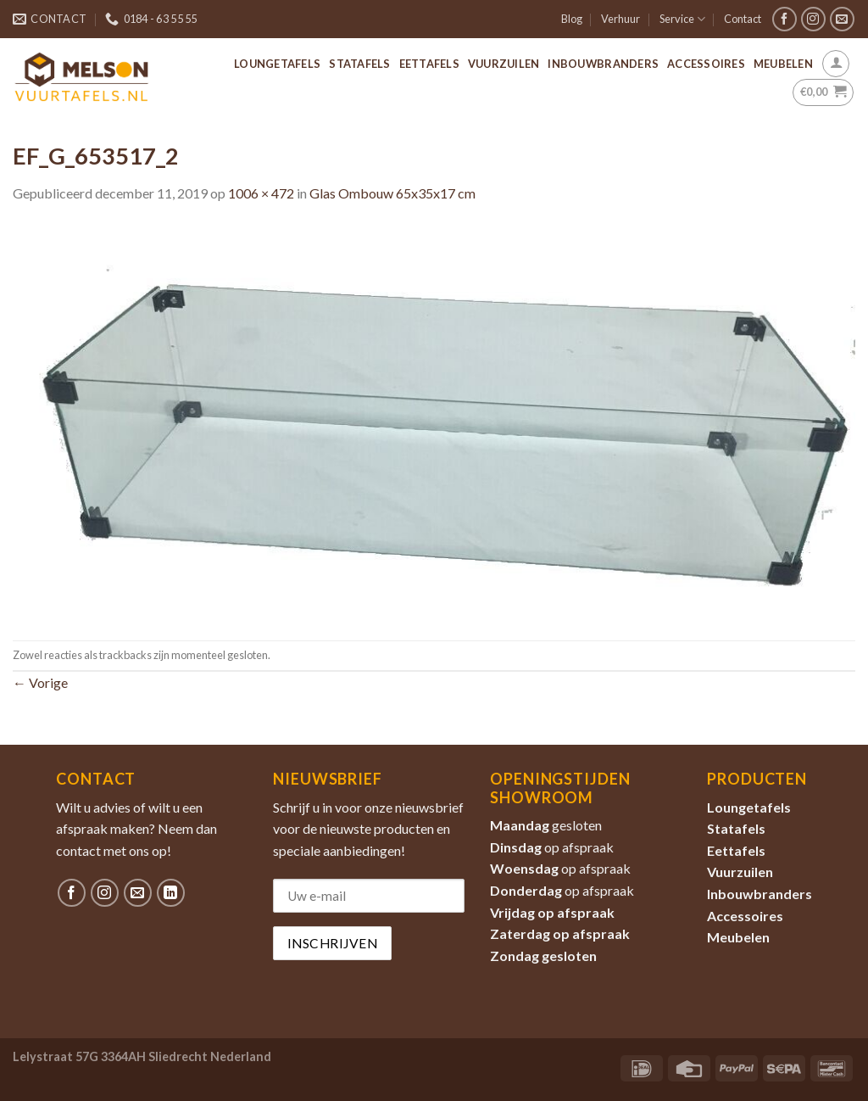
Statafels (359, 63)
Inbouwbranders (603, 63)
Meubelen (783, 63)
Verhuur (620, 18)
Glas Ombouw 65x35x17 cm (392, 193)
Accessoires (706, 63)
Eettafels (429, 63)
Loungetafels (277, 63)
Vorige (40, 682)
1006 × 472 (261, 193)
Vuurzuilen (504, 63)
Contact (742, 18)
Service (682, 19)
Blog (571, 18)
